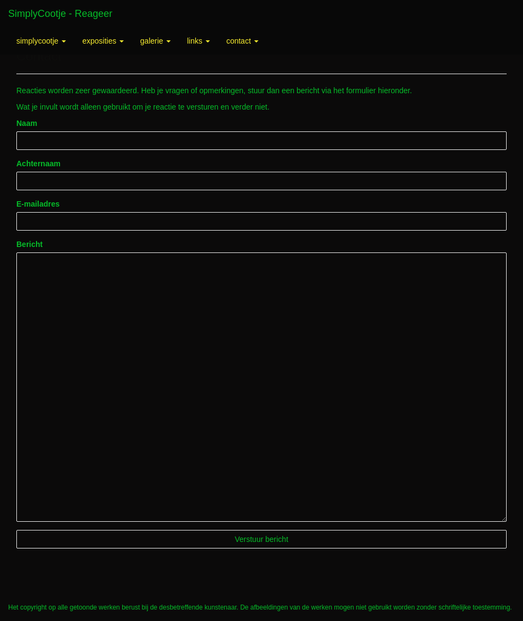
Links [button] (198, 41)
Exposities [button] (103, 41)
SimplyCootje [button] (41, 41)
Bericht (29, 244)
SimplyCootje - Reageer (60, 13)
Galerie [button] (155, 41)
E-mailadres (37, 204)
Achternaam (38, 163)
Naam (26, 123)
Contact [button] (242, 41)
